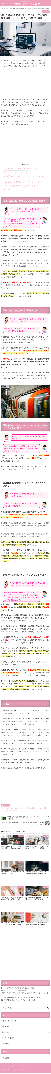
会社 (12, 809)
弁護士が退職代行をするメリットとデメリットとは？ (24, 183)
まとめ (7, 190)
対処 (4, 812)
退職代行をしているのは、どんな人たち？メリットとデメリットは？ (25, 178)
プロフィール (24, 1066)
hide (27, 164)
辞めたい (18, 809)
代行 (37, 809)
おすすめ (5, 809)
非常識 (43, 809)
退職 (31, 809)
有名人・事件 (7, 1039)
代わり (15, 812)
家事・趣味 (7, 1027)
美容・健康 (7, 1044)
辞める (25, 809)
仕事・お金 (6, 806)
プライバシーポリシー (34, 1066)
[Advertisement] (25, 84)
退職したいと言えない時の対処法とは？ (18, 172)
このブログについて (14, 1066)
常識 (9, 812)
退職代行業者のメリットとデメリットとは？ (21, 186)
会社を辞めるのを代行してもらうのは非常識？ (21, 169)
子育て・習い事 (8, 1022)
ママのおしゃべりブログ (25, 3)
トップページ (5, 1066)
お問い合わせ (44, 1066)
